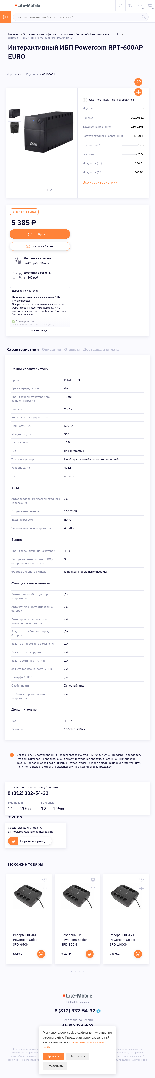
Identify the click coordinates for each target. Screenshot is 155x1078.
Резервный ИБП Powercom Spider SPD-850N (74, 941)
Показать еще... (40, 331)
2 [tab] (75, 972)
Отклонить (55, 1066)
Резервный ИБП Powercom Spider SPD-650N (26, 941)
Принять (53, 1056)
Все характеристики (100, 182)
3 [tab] (79, 972)
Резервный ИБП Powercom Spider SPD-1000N (122, 941)
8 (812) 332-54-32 (28, 794)
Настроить (77, 1056)
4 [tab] (83, 972)
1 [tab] (71, 972)
